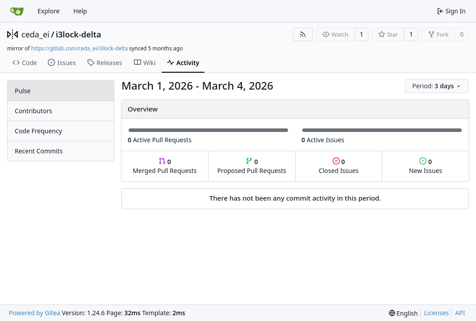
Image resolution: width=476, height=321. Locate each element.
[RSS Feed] (302, 34)
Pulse (22, 90)
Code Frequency (38, 131)
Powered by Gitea (34, 313)
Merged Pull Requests (164, 166)
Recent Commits (39, 151)
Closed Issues (339, 166)
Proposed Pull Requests (251, 166)
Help (80, 11)
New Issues (425, 166)
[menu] (437, 86)
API (460, 313)
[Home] (16, 11)
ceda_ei (35, 34)
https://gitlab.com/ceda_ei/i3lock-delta (79, 48)
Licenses (436, 313)
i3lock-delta (78, 34)
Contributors (33, 111)
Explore (48, 11)
